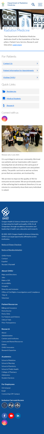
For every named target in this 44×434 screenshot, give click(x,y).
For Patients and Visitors (11, 317)
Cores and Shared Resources (12, 341)
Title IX (4, 295)
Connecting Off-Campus (11, 394)
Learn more (17, 45)
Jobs (3, 277)
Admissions (6, 375)
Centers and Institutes (10, 338)
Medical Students (13, 98)
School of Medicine (8, 360)
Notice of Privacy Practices (11, 245)
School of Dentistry (9, 366)
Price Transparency (9, 323)
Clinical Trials (6, 320)
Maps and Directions (9, 274)
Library (4, 344)
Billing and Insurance (9, 308)
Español (4, 261)
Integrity (5, 286)
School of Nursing (8, 363)
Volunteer (5, 298)
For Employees (8, 384)
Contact (5, 258)
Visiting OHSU (9, 77)
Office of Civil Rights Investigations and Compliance (21, 292)
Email (3, 391)
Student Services (8, 378)
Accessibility (6, 283)
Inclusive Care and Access (13, 400)
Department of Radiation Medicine (18, 4)
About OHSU (7, 271)
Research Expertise (9, 350)
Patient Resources (10, 304)
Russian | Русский (8, 264)
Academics (6, 356)
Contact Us (7, 63)
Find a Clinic (6, 314)
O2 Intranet (6, 388)
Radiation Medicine (17, 30)
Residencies (11, 91)
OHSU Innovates (8, 347)
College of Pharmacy (9, 372)
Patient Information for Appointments (18, 70)
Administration (7, 336)
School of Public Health (10, 369)
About (4, 333)
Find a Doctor (6, 311)
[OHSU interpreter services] (18, 408)
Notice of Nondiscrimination (12, 250)
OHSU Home (6, 256)
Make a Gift (6, 280)
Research (10, 105)
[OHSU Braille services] (5, 408)
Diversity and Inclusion (10, 289)
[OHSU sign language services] (11, 408)
